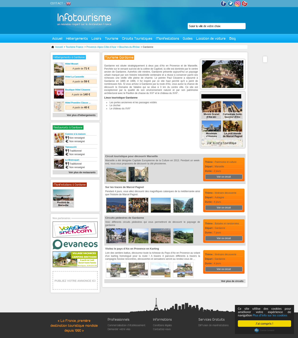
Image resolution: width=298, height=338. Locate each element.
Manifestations (167, 38)
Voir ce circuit (224, 176)
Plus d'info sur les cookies (270, 315)
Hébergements (77, 38)
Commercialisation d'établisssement (127, 325)
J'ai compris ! (264, 323)
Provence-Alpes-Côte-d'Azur (101, 47)
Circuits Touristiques (137, 38)
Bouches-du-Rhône (129, 47)
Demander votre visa (119, 329)
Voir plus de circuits (232, 281)
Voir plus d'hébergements (81, 115)
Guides (187, 38)
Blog (232, 38)
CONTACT (56, 3)
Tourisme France (74, 47)
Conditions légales (162, 325)
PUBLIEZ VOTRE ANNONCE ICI (75, 280)
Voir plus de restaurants (82, 172)
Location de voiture (211, 38)
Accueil (57, 38)
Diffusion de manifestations (213, 325)
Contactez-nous (162, 329)
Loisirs (96, 38)
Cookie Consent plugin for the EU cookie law (264, 330)
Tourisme (111, 38)
